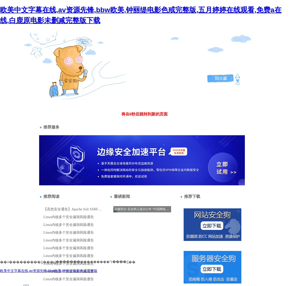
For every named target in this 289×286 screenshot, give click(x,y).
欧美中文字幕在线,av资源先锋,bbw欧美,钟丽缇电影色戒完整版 (48, 271)
